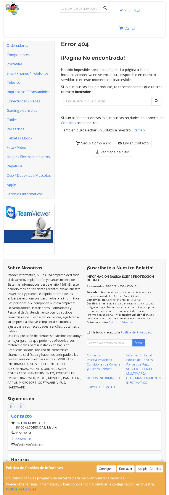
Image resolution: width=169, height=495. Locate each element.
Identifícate (130, 11)
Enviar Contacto (133, 143)
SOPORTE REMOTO (101, 387)
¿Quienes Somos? (99, 369)
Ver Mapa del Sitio (112, 152)
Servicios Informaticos (25, 194)
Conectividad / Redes (23, 101)
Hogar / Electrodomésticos (28, 156)
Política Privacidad (99, 360)
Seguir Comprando (93, 143)
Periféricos (15, 129)
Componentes (18, 54)
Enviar (139, 343)
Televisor (14, 82)
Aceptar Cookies (149, 469)
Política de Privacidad (121, 322)
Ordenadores (17, 45)
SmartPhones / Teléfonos (27, 73)
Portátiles (15, 64)
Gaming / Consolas (22, 110)
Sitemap (138, 130)
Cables (12, 119)
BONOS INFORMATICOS (104, 378)
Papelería (14, 166)
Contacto (68, 122)
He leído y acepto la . (121, 332)
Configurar (106, 469)
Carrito (127, 28)
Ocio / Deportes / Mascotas (29, 175)
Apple (11, 184)
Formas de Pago (138, 364)
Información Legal (139, 355)
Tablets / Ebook (19, 138)
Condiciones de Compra (103, 364)
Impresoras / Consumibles (28, 91)
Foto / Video (16, 147)
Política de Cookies (21, 489)
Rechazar (125, 469)
